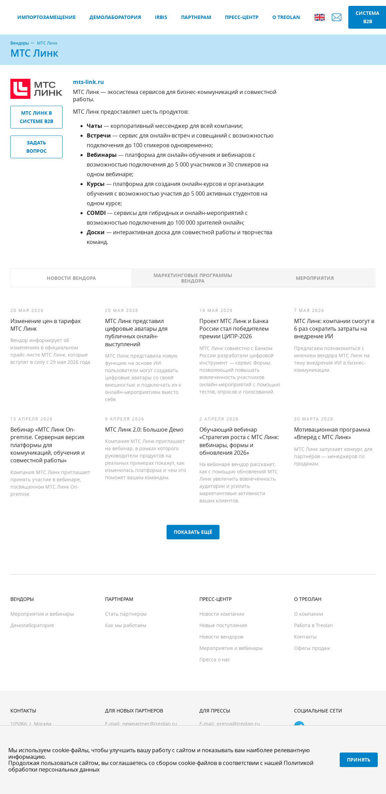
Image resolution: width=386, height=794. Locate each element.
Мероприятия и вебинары (42, 614)
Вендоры (19, 43)
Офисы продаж (312, 648)
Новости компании (221, 614)
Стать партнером (126, 614)
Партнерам (196, 17)
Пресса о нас (214, 659)
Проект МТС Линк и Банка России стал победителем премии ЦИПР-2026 (234, 328)
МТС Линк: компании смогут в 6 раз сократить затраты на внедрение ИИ (334, 328)
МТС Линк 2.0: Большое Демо (144, 429)
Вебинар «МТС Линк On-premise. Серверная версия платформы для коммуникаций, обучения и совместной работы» (47, 445)
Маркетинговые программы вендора (192, 278)
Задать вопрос (36, 146)
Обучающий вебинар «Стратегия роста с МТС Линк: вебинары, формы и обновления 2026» (239, 441)
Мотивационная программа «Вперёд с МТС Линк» (332, 433)
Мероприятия (315, 278)
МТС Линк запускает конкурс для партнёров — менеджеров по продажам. (333, 456)
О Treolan (286, 17)
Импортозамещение (46, 17)
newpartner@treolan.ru (149, 723)
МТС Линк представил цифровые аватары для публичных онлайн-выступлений (136, 332)
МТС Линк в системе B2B (36, 117)
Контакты (305, 636)
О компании (308, 614)
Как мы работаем (125, 625)
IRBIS (161, 17)
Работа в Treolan (313, 625)
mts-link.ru (88, 82)
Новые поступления (223, 625)
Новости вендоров (221, 636)
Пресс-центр (241, 17)
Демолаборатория (115, 17)
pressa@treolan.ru (238, 723)
